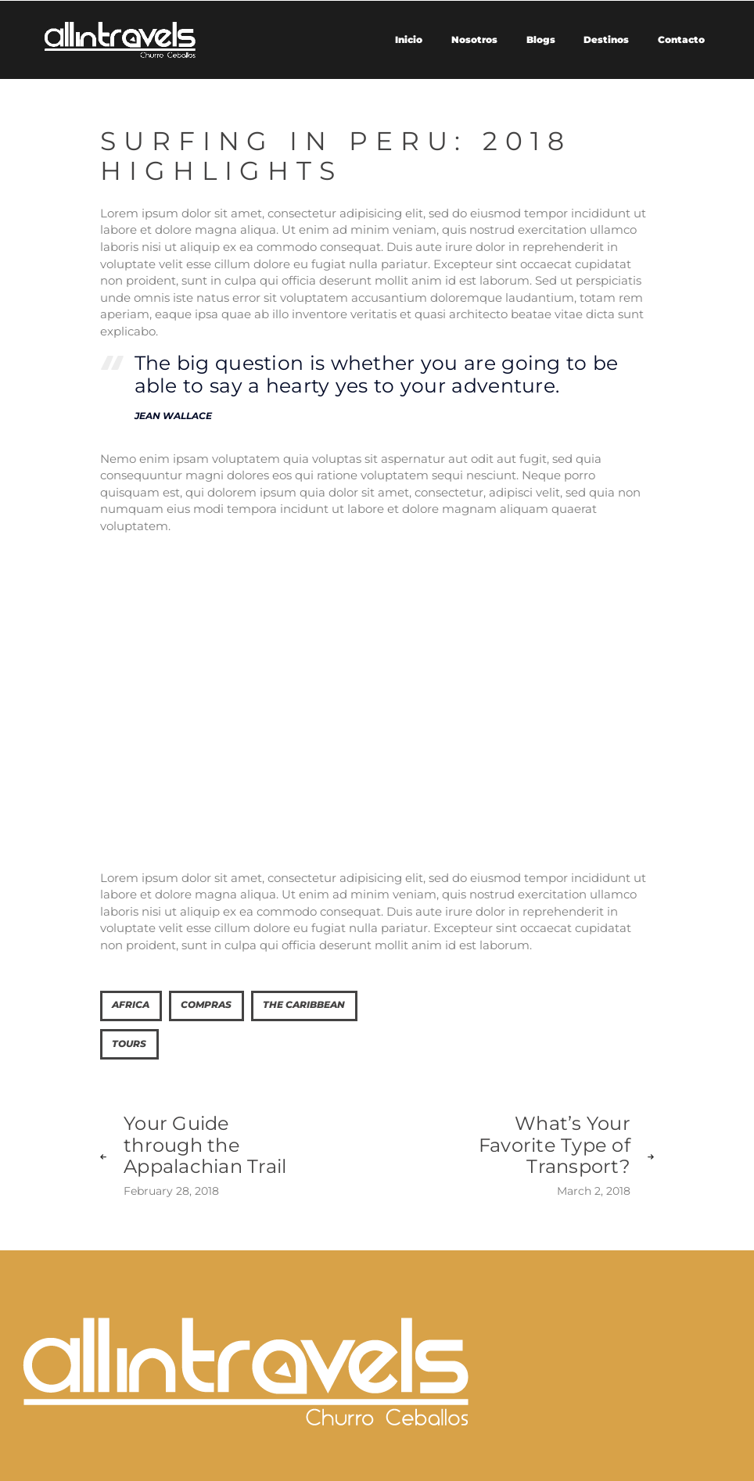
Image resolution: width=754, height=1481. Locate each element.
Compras (206, 1004)
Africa (130, 1004)
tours (129, 1043)
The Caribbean (304, 1004)
